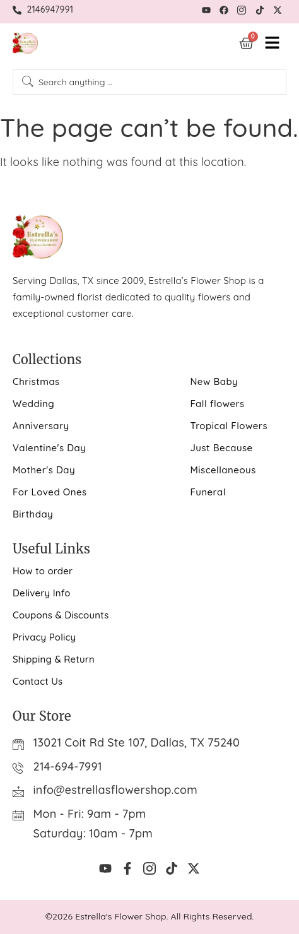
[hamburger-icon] (272, 43)
